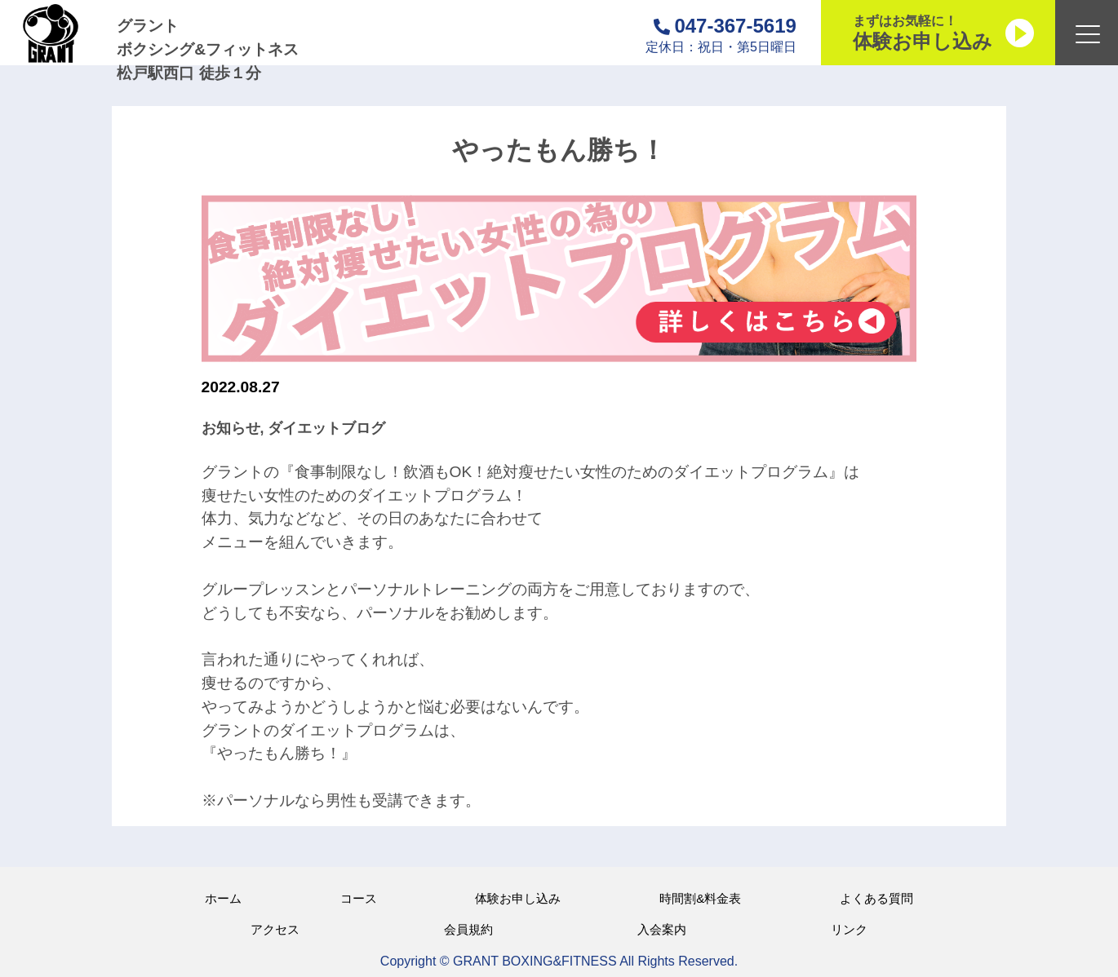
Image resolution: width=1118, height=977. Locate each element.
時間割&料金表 (700, 898)
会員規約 (468, 929)
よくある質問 (876, 898)
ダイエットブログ (326, 428)
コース (358, 898)
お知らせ (231, 428)
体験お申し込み (518, 898)
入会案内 (661, 929)
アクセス (275, 929)
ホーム (223, 898)
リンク (849, 929)
